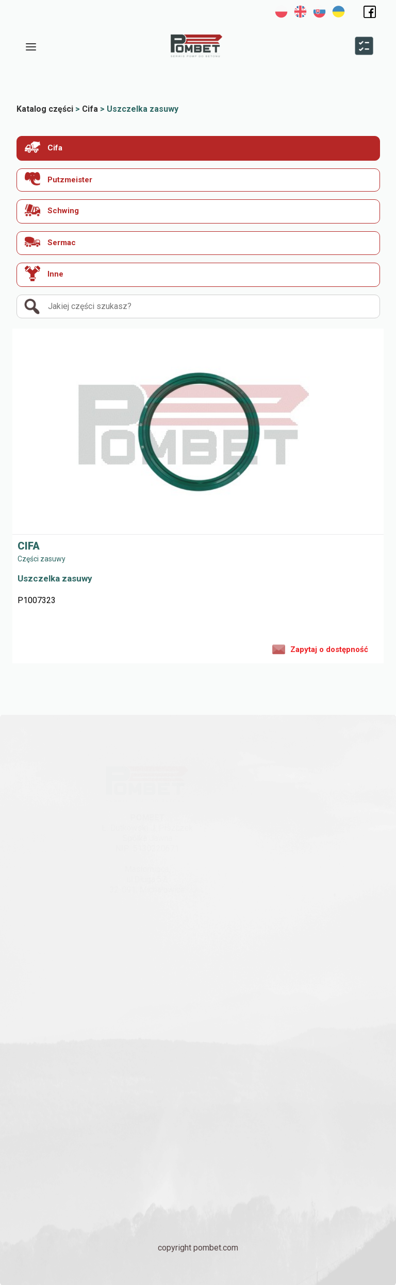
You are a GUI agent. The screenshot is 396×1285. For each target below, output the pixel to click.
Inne (44, 273)
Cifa (43, 147)
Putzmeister (58, 179)
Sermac (50, 241)
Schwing (52, 209)
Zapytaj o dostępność (320, 648)
